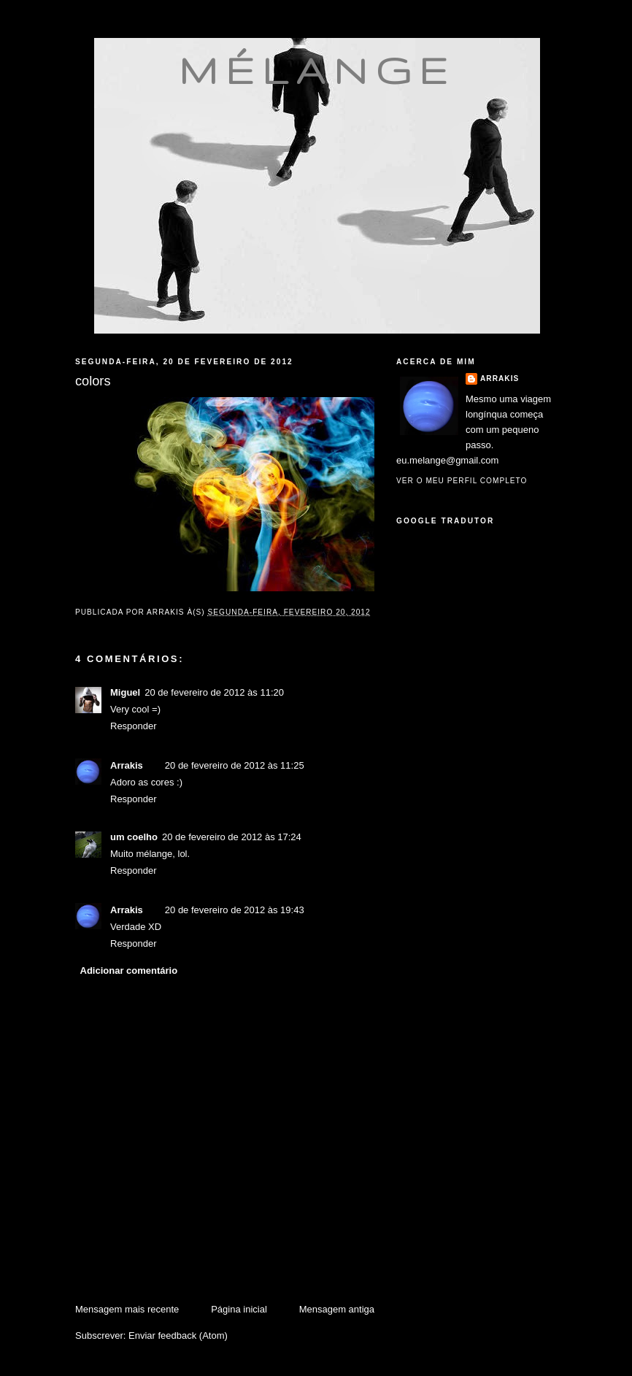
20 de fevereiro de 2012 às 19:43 (234, 909)
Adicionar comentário (129, 970)
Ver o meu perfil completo (462, 481)
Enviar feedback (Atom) (178, 1335)
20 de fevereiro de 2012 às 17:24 (231, 836)
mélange (317, 70)
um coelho (134, 836)
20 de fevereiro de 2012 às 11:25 (234, 765)
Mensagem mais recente (127, 1309)
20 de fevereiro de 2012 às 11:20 (214, 692)
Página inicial (239, 1309)
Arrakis (126, 765)
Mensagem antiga (336, 1309)
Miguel (125, 692)
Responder (133, 725)
